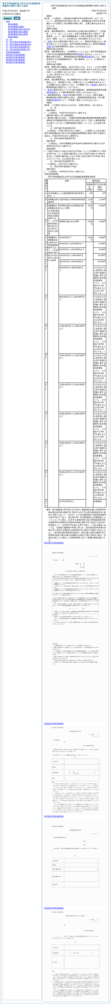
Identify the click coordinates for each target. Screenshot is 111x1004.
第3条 (94, 85)
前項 (49, 90)
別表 (49, 41)
